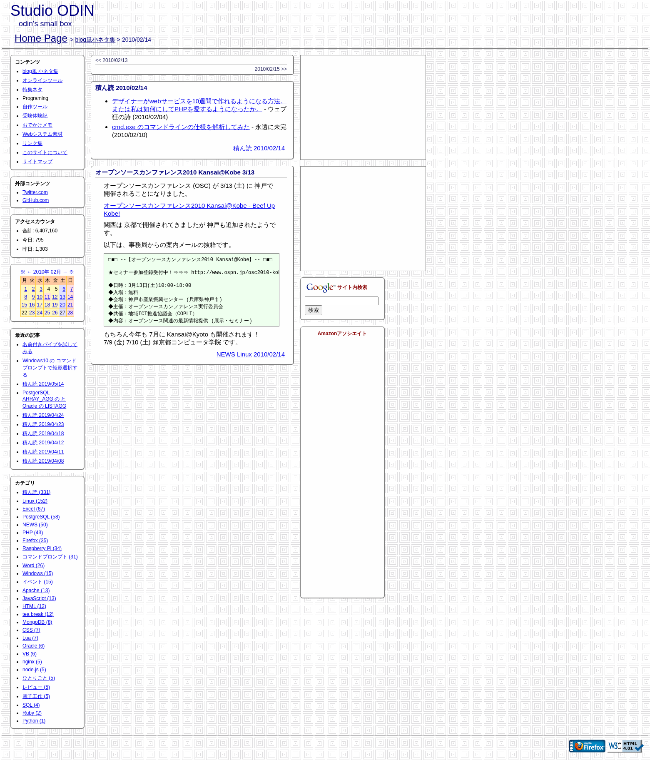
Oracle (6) (33, 646)
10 (39, 297)
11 (47, 297)
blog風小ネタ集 (95, 39)
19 (54, 305)
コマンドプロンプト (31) (50, 557)
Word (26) (33, 565)
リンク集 (32, 143)
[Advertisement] (363, 107)
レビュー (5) (36, 687)
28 (70, 313)
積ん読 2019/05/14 (43, 384)
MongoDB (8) (37, 622)
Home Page (41, 38)
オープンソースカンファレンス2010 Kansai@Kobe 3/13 (174, 172)
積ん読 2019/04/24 (43, 415)
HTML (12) (34, 606)
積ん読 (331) (36, 492)
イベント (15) (37, 582)
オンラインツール (42, 80)
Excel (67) (33, 509)
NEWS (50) (35, 525)
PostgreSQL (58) (41, 517)
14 (70, 297)
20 (62, 305)
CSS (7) (31, 630)
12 (54, 297)
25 (47, 313)
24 (39, 313)
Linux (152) (34, 501)
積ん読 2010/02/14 (121, 87)
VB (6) (29, 654)
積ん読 (242, 148)
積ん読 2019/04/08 (43, 461)
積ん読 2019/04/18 (43, 433)
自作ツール (34, 107)
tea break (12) (38, 614)
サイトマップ (37, 161)
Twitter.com (35, 192)
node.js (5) (34, 670)
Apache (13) (36, 590)
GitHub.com (35, 200)
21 (70, 305)
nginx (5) (32, 662)
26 (54, 313)
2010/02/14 (269, 148)
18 (47, 305)
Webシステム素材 (42, 134)
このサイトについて (44, 152)
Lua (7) (30, 638)
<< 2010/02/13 (111, 60)
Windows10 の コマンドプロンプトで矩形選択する (49, 368)
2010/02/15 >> (271, 69)
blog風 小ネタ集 (40, 71)
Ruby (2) (32, 713)
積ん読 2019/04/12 (43, 443)
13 (62, 297)
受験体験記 (34, 116)
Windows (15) (37, 573)
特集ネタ (32, 89)
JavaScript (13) (39, 598)
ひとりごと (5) (38, 678)
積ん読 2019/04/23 (43, 424)
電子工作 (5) (36, 696)
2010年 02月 (47, 272)
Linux (244, 360)
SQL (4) (31, 705)
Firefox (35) (35, 540)
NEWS (226, 360)
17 (39, 305)
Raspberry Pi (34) (42, 548)
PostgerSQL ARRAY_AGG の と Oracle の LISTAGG (44, 399)
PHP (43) (32, 533)
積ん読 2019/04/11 (43, 452)
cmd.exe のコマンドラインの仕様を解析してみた (181, 126)
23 (32, 313)
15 (24, 305)
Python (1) (33, 721)
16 (32, 305)
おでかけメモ (37, 125)
